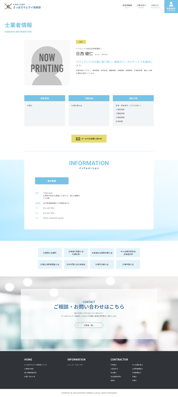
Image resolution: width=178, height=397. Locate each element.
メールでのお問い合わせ (89, 138)
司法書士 (114, 372)
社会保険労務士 (116, 376)
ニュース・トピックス (75, 365)
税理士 (113, 380)
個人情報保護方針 (30, 372)
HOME (28, 359)
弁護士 (134, 376)
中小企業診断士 (137, 365)
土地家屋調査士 (137, 369)
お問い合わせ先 (29, 376)
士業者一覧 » (89, 325)
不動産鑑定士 (136, 372)
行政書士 (114, 365)
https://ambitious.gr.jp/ (53, 218)
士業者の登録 (29, 369)
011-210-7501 (48, 208)
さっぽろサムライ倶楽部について (35, 365)
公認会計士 (114, 369)
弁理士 (134, 380)
